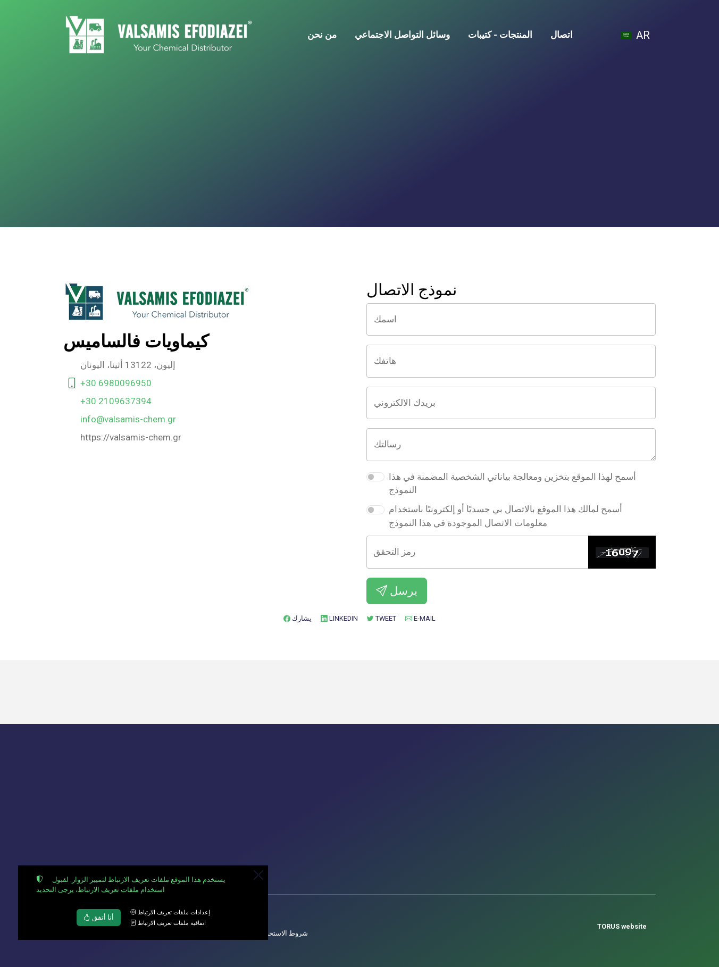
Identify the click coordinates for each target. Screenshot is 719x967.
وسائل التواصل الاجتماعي (402, 34)
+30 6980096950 (116, 383)
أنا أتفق (98, 917)
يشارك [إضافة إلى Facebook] (297, 618)
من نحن (322, 34)
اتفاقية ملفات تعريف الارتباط (168, 923)
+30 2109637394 (116, 401)
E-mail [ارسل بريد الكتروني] (420, 618)
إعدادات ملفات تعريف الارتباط (170, 912)
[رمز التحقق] (477, 552)
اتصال (561, 34)
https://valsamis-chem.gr (130, 437)
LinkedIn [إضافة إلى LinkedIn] (339, 618)
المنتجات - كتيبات (500, 34)
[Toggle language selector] (636, 35)
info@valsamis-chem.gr (128, 419)
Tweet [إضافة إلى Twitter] (381, 618)
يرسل (396, 590)
